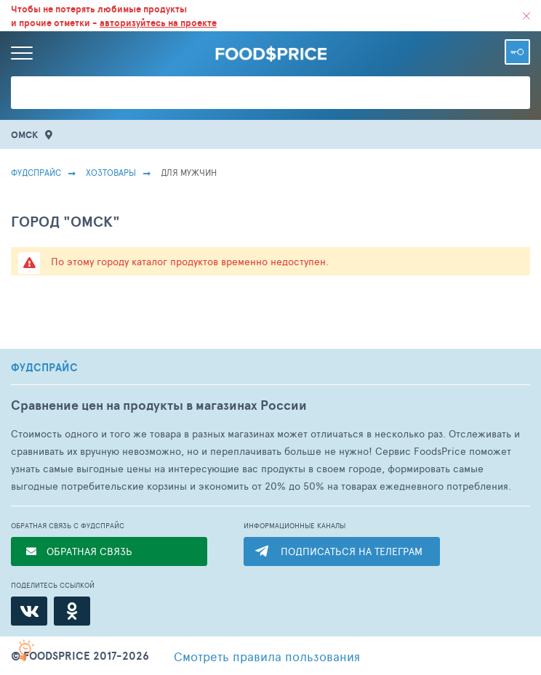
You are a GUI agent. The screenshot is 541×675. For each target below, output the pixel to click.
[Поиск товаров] (270, 92)
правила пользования (267, 656)
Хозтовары (111, 172)
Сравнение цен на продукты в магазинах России (159, 405)
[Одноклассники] (72, 611)
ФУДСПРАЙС (44, 367)
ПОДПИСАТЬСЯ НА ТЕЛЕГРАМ (351, 551)
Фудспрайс (36, 172)
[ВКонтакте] (29, 611)
